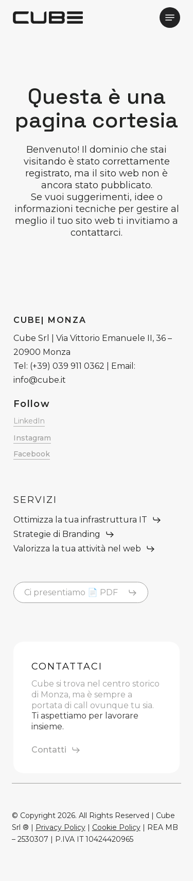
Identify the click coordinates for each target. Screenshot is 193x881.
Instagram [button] (32, 438)
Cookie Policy (116, 827)
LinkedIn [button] (29, 421)
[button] (170, 17)
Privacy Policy (60, 827)
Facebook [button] (31, 454)
